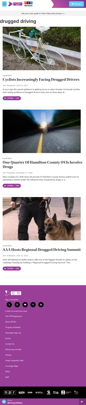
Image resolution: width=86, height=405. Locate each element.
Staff (7, 377)
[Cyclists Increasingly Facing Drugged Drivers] (42, 48)
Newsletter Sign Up (13, 333)
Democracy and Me (13, 349)
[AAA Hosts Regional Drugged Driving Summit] (42, 218)
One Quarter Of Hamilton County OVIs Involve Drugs (42, 164)
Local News (7, 76)
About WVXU (10, 322)
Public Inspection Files (14, 360)
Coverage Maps (11, 366)
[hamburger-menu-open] (4, 4)
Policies (8, 355)
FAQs (7, 371)
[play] (4, 401)
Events (8, 338)
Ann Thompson (9, 85)
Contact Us (9, 344)
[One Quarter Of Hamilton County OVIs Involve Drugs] (42, 131)
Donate (77, 4)
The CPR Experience (13, 316)
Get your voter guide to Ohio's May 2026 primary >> (43, 13)
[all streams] (82, 401)
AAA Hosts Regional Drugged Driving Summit (42, 249)
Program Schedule (12, 327)
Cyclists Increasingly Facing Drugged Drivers (41, 79)
